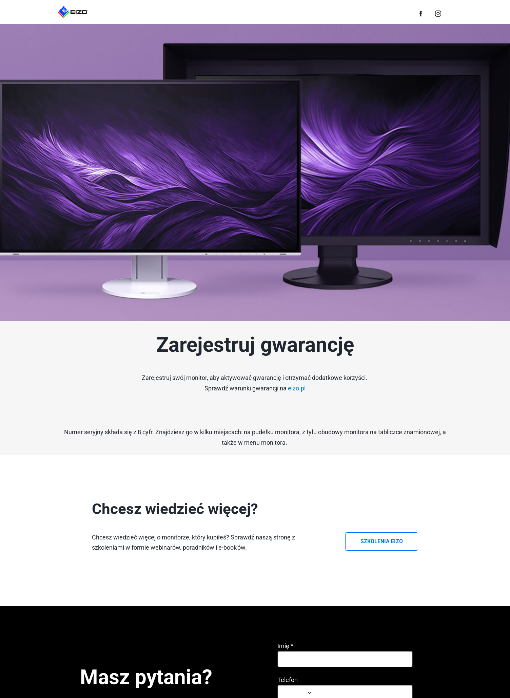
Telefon (287, 680)
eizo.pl (297, 388)
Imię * (285, 646)
